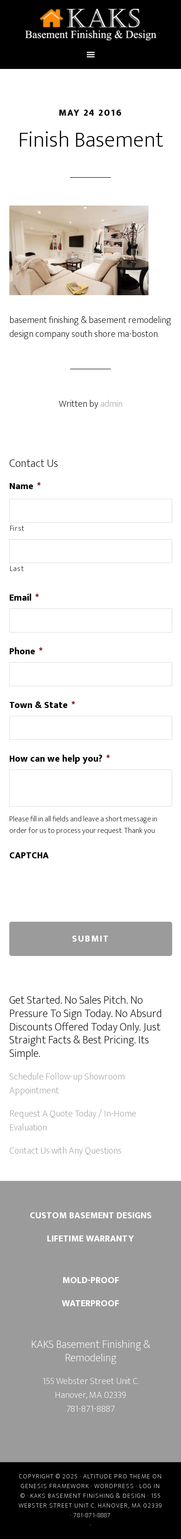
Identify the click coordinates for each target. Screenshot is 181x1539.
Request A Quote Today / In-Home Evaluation (72, 1121)
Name (25, 486)
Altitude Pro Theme (116, 1476)
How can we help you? (59, 759)
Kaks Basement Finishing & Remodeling (90, 24)
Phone (26, 651)
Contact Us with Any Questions (65, 1151)
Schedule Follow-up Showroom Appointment (67, 1083)
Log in (149, 1486)
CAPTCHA (29, 856)
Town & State (42, 705)
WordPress (114, 1486)
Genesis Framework (55, 1486)
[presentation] (79, 884)
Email (24, 598)
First (17, 528)
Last (17, 569)
